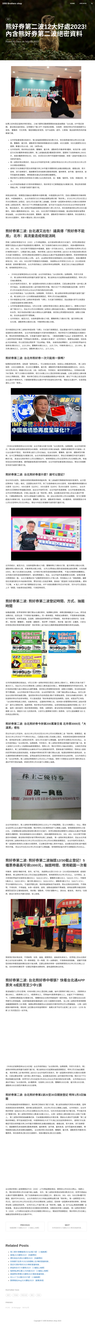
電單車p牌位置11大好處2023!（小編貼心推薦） (30, 1271)
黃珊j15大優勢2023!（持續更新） (24, 1255)
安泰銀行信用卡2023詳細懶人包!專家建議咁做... (30, 1261)
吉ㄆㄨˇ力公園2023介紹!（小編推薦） (26, 1277)
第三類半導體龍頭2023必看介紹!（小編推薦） (29, 1252)
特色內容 (24, 1295)
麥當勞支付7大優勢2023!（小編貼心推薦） (28, 1268)
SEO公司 (25, 1308)
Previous (25, 1226)
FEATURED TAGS (12, 1290)
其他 (38, 1295)
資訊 (8, 19)
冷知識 (15, 1295)
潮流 (32, 1295)
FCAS (8, 1308)
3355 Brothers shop (12, 3)
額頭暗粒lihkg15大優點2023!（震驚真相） (27, 1280)
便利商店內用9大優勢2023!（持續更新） (27, 1258)
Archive (83, 3)
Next (67, 1226)
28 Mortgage (16, 1308)
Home (72, 3)
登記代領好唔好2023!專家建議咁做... (25, 1265)
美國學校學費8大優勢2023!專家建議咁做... (27, 1274)
